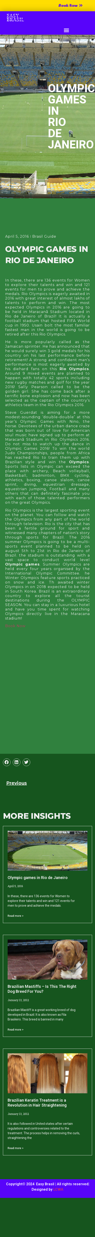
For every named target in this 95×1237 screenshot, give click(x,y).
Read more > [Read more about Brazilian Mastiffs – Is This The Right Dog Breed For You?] (16, 1029)
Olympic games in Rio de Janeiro (38, 877)
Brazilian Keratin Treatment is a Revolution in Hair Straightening (37, 1102)
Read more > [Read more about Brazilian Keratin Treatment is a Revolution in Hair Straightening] (16, 1148)
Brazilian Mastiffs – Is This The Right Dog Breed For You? (42, 989)
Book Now (15, 626)
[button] (66, 30)
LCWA (58, 1189)
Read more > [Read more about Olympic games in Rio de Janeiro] (16, 915)
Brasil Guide (44, 236)
